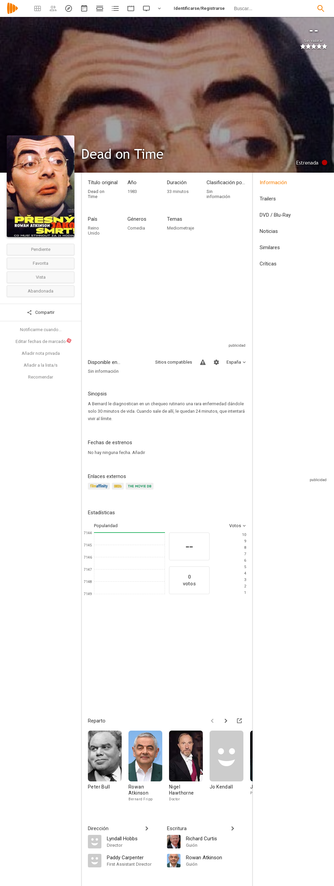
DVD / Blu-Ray (275, 215)
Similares (270, 247)
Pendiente (40, 249)
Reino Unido (94, 230)
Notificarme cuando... (41, 329)
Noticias (269, 231)
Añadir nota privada (41, 353)
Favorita (40, 263)
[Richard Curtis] (216, 838)
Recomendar (40, 377)
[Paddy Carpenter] (133, 857)
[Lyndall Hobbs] (133, 838)
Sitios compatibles (173, 362)
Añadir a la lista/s (40, 365)
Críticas (268, 264)
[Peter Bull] (108, 766)
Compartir (40, 312)
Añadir (138, 452)
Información (273, 182)
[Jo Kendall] (230, 766)
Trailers (268, 199)
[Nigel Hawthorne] (189, 766)
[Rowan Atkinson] (148, 766)
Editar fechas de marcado (44, 341)
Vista (41, 277)
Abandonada (40, 291)
